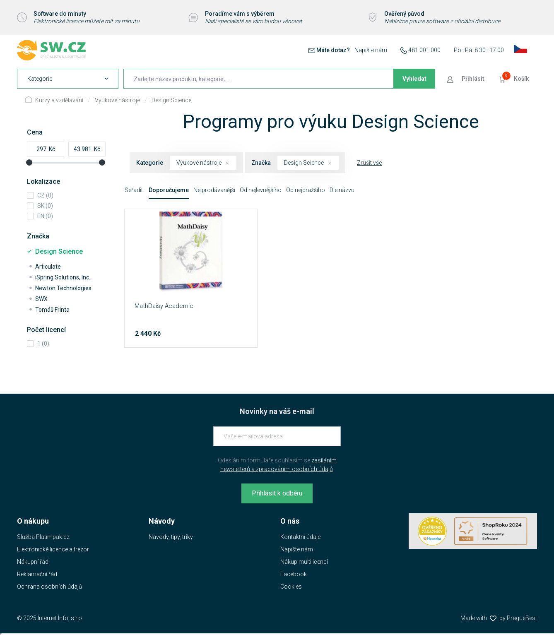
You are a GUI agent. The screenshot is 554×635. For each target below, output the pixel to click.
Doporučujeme (169, 190)
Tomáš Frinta (52, 309)
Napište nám (370, 50)
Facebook (293, 574)
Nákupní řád (32, 561)
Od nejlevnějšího (261, 190)
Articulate (48, 266)
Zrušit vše (369, 162)
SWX (41, 299)
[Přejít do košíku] (514, 79)
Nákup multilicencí (304, 561)
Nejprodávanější (214, 190)
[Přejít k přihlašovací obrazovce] (466, 79)
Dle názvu (342, 190)
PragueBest (522, 618)
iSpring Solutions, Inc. (62, 277)
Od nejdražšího (305, 190)
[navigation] (67, 79)
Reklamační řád (37, 574)
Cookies (291, 586)
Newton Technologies (63, 288)
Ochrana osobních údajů (49, 586)
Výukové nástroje (117, 100)
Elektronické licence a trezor (53, 549)
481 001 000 (424, 50)
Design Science (171, 100)
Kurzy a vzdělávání (59, 100)
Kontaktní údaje (300, 537)
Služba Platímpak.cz (43, 537)
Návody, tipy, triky (171, 537)
